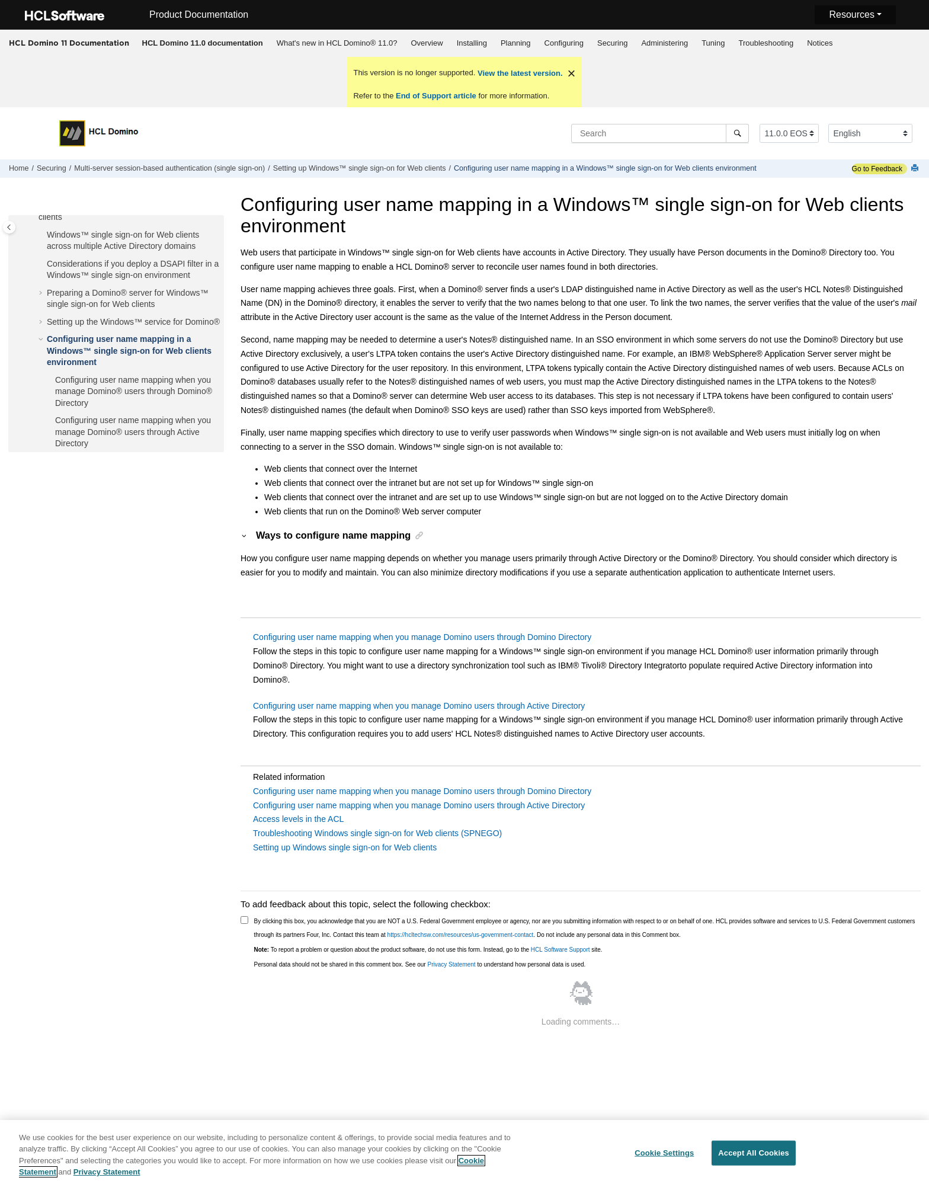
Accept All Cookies (753, 1161)
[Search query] (660, 133)
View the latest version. (518, 73)
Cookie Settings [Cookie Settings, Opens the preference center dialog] (664, 1161)
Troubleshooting (765, 43)
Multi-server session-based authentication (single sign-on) (169, 168)
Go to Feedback (877, 169)
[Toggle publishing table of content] (9, 227)
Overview (427, 43)
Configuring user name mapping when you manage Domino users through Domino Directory (422, 637)
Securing (612, 43)
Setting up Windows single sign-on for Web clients (345, 847)
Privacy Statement (451, 964)
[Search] (737, 133)
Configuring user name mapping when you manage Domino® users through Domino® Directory (133, 391)
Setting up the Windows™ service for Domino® (133, 322)
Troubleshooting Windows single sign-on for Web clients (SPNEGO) (377, 833)
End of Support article (435, 95)
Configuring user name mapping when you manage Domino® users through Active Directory (133, 431)
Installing (472, 43)
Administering (664, 43)
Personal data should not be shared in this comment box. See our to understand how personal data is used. (420, 964)
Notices (819, 43)
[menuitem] (202, 43)
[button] (42, 235)
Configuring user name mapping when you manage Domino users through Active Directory (419, 706)
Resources (851, 14)
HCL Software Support (560, 949)
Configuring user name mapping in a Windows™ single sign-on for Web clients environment (605, 168)
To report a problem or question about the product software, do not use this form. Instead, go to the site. (428, 949)
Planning (516, 43)
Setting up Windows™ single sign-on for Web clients (359, 168)
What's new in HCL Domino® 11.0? (337, 43)
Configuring (564, 43)
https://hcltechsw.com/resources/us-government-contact (460, 935)
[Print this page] (916, 168)
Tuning (713, 43)
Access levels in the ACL (298, 819)
